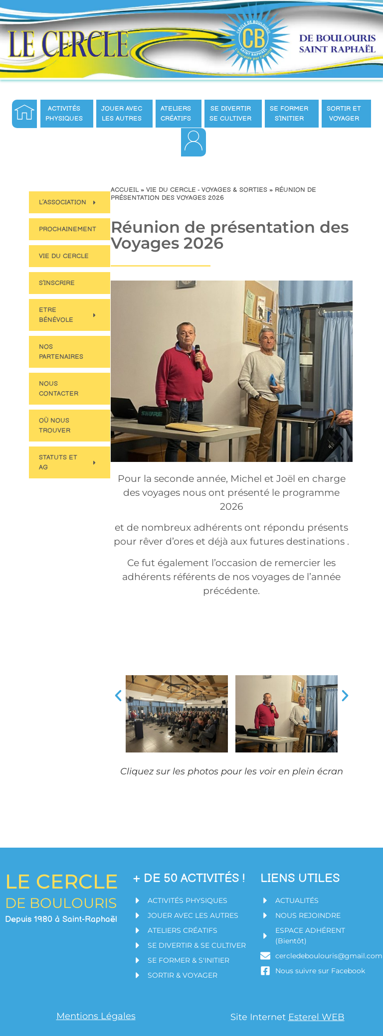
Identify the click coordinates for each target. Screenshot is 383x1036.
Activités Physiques (66, 114)
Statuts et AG (68, 462)
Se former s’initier (291, 114)
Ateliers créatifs (178, 114)
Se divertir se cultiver (232, 114)
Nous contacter (58, 389)
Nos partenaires (61, 352)
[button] (118, 695)
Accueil (125, 190)
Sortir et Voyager (346, 114)
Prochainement (67, 229)
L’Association (68, 202)
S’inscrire (57, 283)
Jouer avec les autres (124, 114)
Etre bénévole (68, 315)
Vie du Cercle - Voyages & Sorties (206, 190)
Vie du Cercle (64, 256)
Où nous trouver (54, 426)
